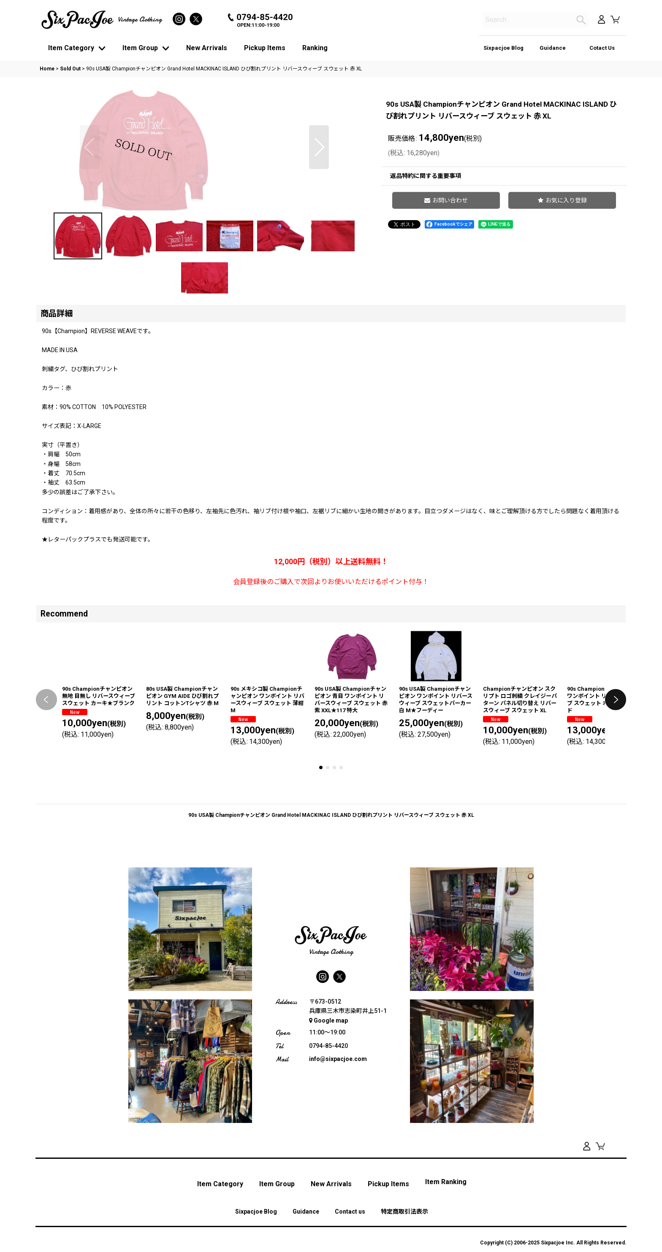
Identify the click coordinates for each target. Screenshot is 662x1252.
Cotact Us (602, 48)
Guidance (553, 48)
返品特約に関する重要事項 (425, 175)
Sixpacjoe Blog (503, 48)
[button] (90, 210)
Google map (328, 1140)
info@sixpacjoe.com (338, 1179)
